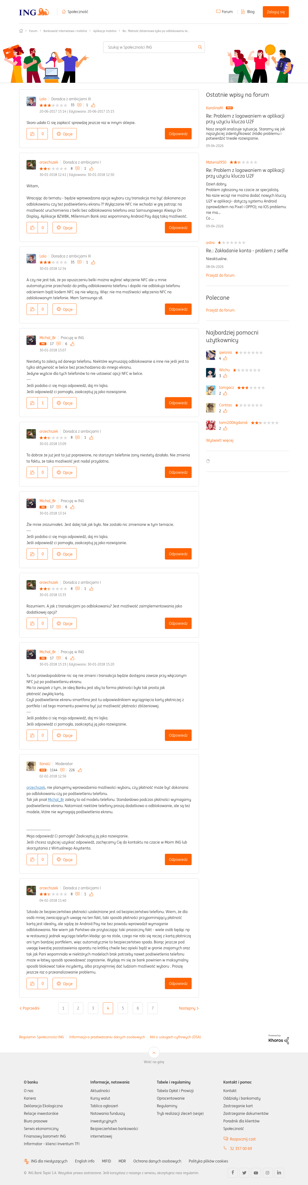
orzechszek (49, 162)
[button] (32, 133)
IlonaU (45, 763)
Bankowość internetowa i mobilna (65, 31)
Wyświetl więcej (219, 440)
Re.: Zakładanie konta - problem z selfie (247, 250)
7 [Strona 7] (153, 1008)
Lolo (43, 98)
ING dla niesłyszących (49, 1161)
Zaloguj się (276, 11)
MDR (122, 1161)
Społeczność (78, 11)
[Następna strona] (187, 1008)
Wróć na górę (154, 1062)
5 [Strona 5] (123, 1008)
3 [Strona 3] (93, 1008)
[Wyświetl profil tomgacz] (227, 387)
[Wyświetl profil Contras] (226, 405)
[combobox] (154, 47)
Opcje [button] (68, 134)
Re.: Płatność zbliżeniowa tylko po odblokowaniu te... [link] (156, 31)
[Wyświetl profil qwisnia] (226, 352)
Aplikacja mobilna (104, 31)
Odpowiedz (178, 133)
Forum (227, 11)
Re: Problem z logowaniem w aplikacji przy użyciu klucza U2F (245, 118)
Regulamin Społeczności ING (41, 1037)
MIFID (106, 1161)
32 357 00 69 (241, 1148)
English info (84, 1161)
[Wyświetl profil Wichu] (225, 369)
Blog (251, 11)
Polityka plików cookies (208, 1161)
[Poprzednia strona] (31, 1008)
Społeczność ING (21, 31)
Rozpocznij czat (243, 1139)
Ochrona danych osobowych (157, 1161)
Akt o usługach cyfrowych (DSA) (175, 1037)
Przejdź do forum (220, 275)
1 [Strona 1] (63, 1008)
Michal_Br (48, 337)
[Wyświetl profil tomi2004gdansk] (234, 422)
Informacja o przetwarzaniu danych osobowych (107, 1037)
